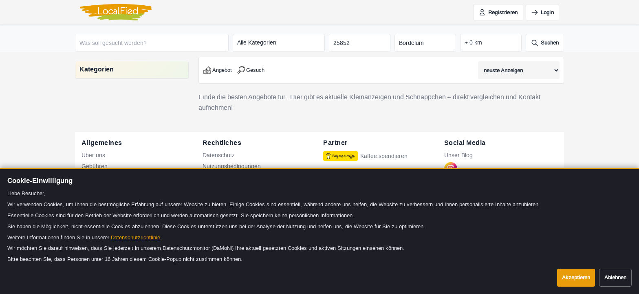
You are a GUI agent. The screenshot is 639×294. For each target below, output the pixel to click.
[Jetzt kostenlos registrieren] (498, 12)
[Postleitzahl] (359, 43)
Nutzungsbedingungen (232, 166)
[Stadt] (425, 43)
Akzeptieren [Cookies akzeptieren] (576, 277)
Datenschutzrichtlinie (135, 237)
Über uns (93, 155)
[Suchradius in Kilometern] (491, 43)
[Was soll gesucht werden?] (152, 43)
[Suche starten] (545, 43)
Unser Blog (458, 155)
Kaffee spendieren (365, 156)
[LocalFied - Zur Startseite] (116, 12)
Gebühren (95, 166)
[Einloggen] (543, 12)
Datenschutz (219, 155)
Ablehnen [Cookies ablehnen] (615, 277)
